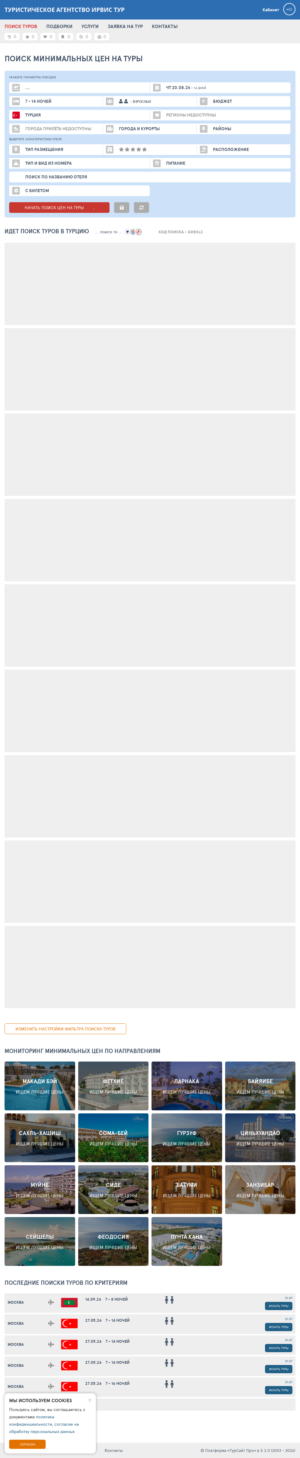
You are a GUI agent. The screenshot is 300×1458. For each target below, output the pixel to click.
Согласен (27, 1444)
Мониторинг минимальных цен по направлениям (82, 1051)
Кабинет (271, 10)
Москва (16, 1302)
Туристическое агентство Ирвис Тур (64, 10)
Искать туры (278, 1306)
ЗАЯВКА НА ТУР (125, 26)
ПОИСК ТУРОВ (21, 26)
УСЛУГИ (90, 26)
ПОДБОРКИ (59, 26)
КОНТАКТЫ (165, 26)
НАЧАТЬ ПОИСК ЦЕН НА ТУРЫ (59, 207)
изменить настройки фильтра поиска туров (66, 1029)
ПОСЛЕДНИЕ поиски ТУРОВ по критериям (66, 1282)
